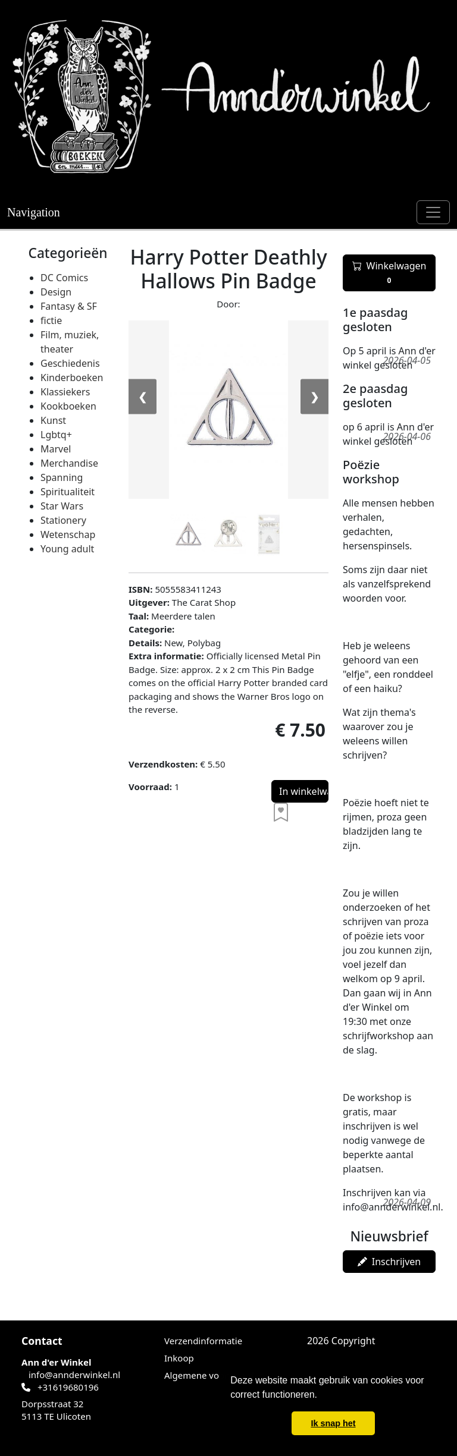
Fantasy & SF (68, 306)
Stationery (63, 520)
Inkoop (179, 1358)
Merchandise (69, 463)
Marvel (55, 448)
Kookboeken (68, 406)
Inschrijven (389, 1261)
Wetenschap (67, 534)
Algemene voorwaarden (214, 1375)
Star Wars (61, 505)
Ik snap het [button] (333, 1423)
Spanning (61, 477)
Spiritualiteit (67, 491)
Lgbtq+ (56, 434)
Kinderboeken (71, 377)
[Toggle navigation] (433, 212)
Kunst (53, 420)
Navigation (33, 212)
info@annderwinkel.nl (74, 1374)
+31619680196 (68, 1387)
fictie (51, 320)
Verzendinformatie (203, 1341)
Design (55, 291)
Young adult (67, 548)
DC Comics (64, 277)
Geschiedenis (70, 363)
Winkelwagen (389, 273)
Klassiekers (65, 391)
